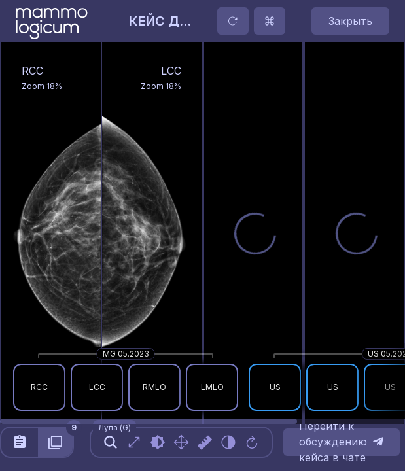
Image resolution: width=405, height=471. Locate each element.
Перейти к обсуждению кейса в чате (341, 442)
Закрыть (350, 20)
